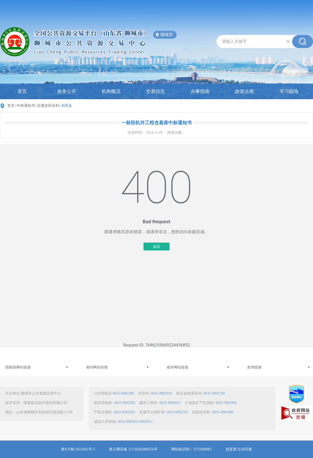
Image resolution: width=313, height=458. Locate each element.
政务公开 (66, 91)
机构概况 (111, 91)
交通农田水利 (48, 106)
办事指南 (200, 91)
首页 (22, 91)
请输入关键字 (234, 41)
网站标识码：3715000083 (191, 449)
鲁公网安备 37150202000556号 (133, 449)
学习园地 (289, 91)
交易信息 (155, 91)
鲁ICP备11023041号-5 (78, 449)
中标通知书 (26, 106)
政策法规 (244, 91)
